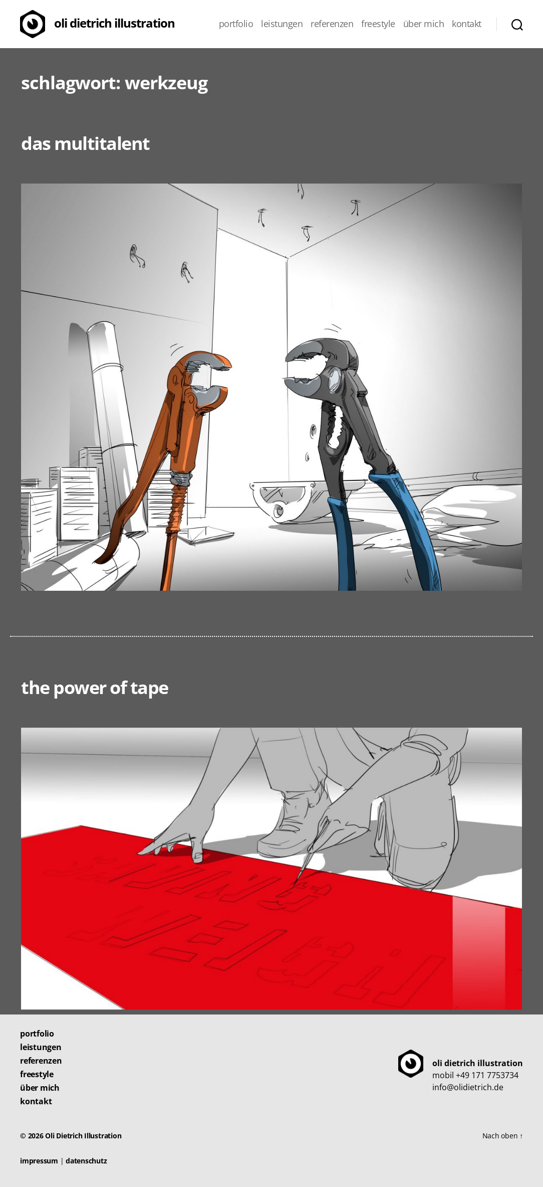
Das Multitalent (85, 143)
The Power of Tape (94, 687)
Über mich (423, 24)
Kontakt (466, 24)
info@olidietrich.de (467, 1087)
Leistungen (282, 24)
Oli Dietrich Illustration (114, 23)
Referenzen (332, 24)
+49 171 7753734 (487, 1075)
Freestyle (378, 24)
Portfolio (236, 24)
